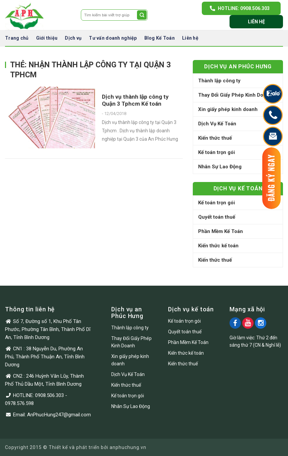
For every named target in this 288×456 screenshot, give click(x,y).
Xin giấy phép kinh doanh (228, 109)
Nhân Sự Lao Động (220, 167)
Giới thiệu (47, 38)
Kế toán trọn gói (216, 152)
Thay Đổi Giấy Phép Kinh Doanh (235, 95)
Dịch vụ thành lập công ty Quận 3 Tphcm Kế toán (135, 100)
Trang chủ (17, 38)
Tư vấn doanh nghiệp (113, 38)
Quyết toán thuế (216, 217)
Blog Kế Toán (159, 38)
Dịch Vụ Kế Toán (217, 124)
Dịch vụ (73, 38)
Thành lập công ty (219, 81)
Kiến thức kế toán (218, 246)
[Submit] (142, 15)
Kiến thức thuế (215, 138)
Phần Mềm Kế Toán (220, 231)
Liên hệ (256, 21)
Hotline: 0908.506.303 (244, 8)
